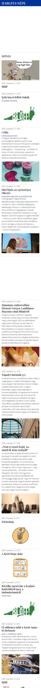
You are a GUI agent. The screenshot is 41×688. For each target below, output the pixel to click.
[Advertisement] (20, 21)
